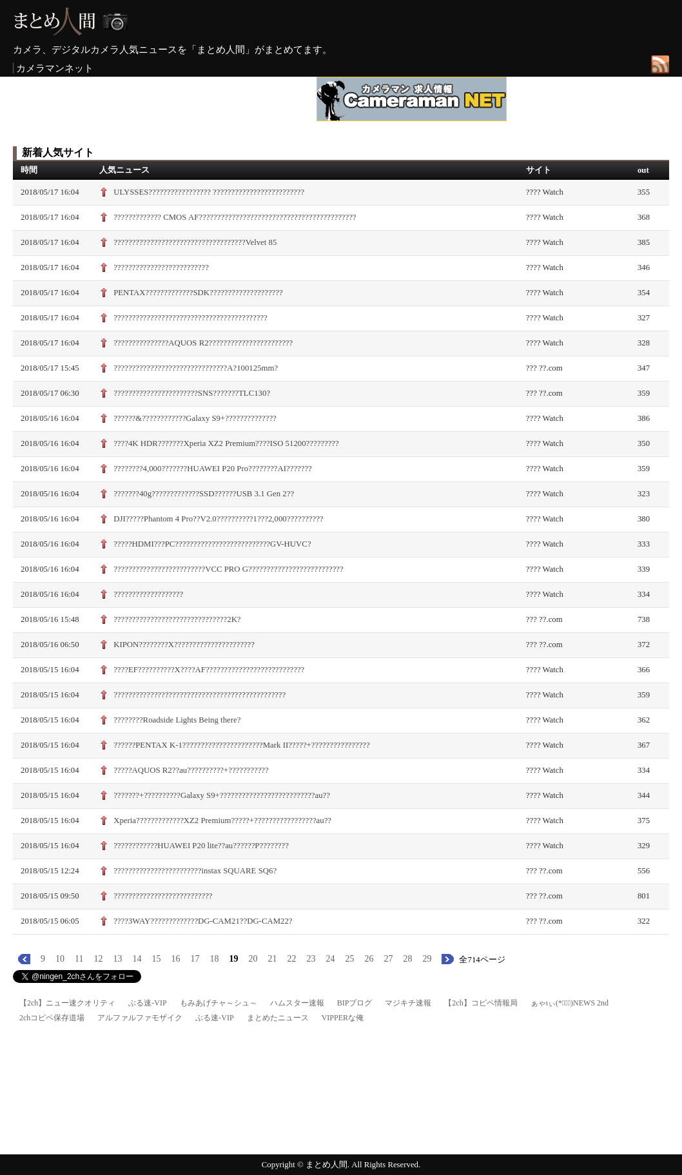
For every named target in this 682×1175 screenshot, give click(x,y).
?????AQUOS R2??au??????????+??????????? (191, 770)
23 (310, 959)
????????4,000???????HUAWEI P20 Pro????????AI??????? (212, 468)
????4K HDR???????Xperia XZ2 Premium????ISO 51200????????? (226, 443)
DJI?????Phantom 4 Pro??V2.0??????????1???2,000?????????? (218, 518)
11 (79, 959)
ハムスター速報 (297, 1002)
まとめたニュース (278, 1017)
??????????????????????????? (162, 895)
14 (136, 959)
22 (291, 959)
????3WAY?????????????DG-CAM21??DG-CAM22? (202, 921)
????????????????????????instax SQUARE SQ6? (195, 870)
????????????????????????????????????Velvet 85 (195, 242)
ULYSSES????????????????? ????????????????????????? (208, 192)
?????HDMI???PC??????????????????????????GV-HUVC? (212, 544)
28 (407, 959)
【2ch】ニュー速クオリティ (67, 1002)
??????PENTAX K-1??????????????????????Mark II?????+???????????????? (241, 745)
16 (175, 959)
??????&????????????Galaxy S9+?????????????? (195, 418)
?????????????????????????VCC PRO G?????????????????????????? (228, 569)
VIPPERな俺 (343, 1017)
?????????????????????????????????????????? (190, 317)
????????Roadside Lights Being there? (176, 719)
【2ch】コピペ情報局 (480, 1002)
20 (252, 959)
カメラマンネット (54, 68)
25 (349, 959)
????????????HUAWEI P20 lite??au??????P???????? (201, 845)
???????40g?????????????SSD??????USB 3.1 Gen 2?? (203, 493)
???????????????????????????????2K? (176, 619)
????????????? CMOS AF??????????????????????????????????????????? (234, 217)
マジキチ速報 (408, 1002)
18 (214, 959)
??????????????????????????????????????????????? (199, 694)
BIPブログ (355, 1002)
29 (426, 959)
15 (156, 959)
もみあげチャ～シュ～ (218, 1002)
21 (272, 959)
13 (117, 959)
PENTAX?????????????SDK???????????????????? (198, 292)
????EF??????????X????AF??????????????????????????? (208, 669)
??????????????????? (148, 594)
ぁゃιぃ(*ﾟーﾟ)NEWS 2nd (570, 1002)
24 (330, 959)
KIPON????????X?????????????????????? (184, 644)
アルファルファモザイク (139, 1017)
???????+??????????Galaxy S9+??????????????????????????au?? (221, 795)
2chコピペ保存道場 (51, 1017)
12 (97, 959)
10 (59, 959)
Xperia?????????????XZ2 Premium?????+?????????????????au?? (222, 820)
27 (388, 959)
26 (368, 959)
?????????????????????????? (161, 267)
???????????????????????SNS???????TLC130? (191, 393)
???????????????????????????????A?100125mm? (195, 368)
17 (194, 959)
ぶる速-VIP (147, 1002)
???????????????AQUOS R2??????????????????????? (203, 342)
